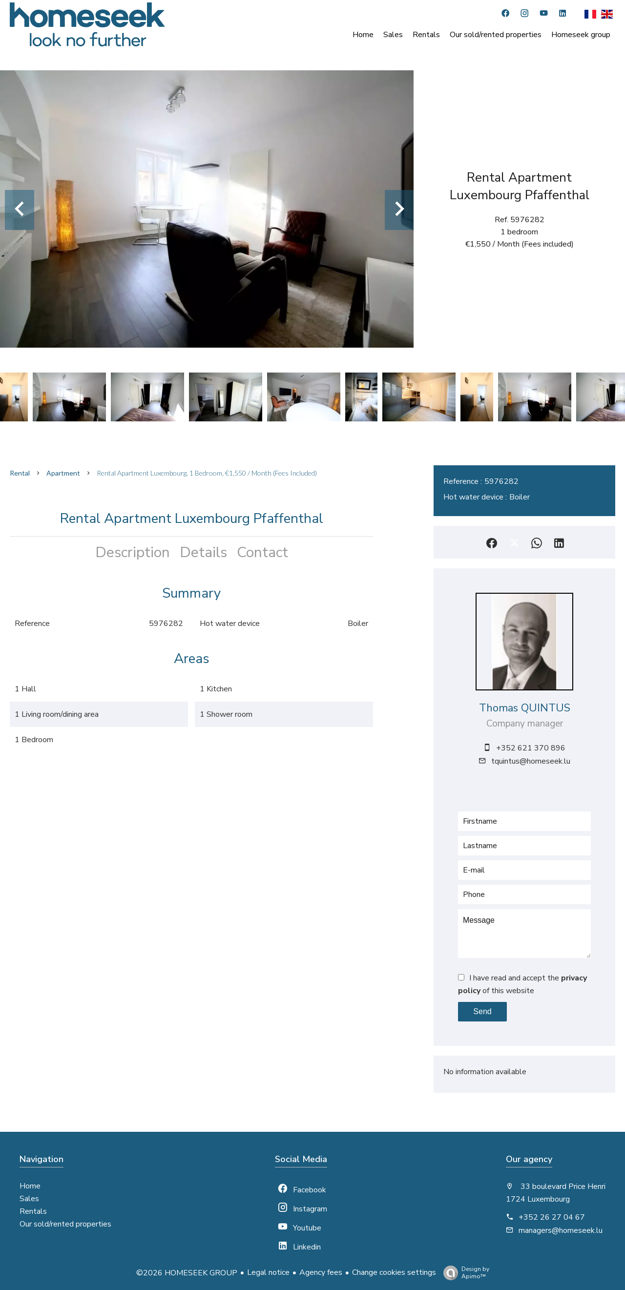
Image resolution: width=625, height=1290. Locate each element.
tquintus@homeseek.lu (530, 761)
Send (482, 1011)
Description (132, 552)
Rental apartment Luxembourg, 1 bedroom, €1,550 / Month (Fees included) (207, 473)
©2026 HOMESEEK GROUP (186, 1273)
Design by (463, 1272)
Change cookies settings (394, 1272)
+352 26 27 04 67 (552, 1217)
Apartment (63, 473)
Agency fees (320, 1272)
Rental (20, 473)
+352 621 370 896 (530, 748)
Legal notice (268, 1272)
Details (203, 552)
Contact (262, 552)
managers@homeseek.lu (561, 1230)
